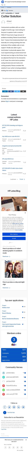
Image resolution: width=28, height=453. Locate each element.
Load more (14, 179)
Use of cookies (19, 229)
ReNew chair (6, 307)
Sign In (8, 101)
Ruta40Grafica (11, 386)
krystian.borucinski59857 (13, 151)
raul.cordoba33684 (13, 390)
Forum (2, 7)
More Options (14, 234)
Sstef (9, 21)
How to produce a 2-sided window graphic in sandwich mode (12, 251)
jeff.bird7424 (10, 381)
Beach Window (6, 313)
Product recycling (5, 435)
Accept (14, 238)
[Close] (25, 212)
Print (3, 10)
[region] (14, 226)
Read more (6, 256)
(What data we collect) (17, 223)
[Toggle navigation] (4, 5)
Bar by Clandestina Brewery (10, 319)
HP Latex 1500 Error (8, 159)
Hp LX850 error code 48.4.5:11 (10, 136)
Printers (4, 130)
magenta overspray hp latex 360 (11, 146)
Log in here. (3, 429)
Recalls (2, 434)
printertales (17, 130)
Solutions (9, 7)
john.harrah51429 (18, 173)
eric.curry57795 (12, 394)
